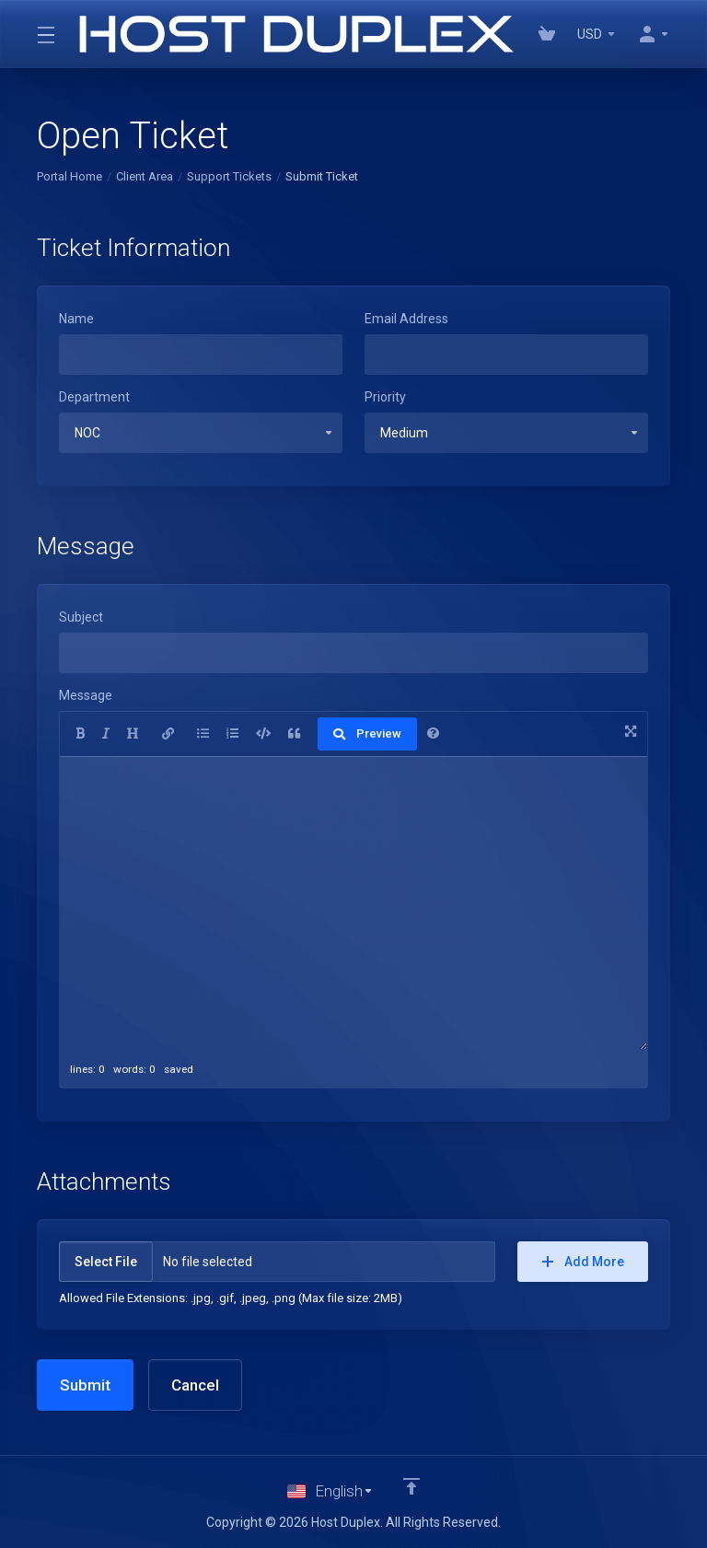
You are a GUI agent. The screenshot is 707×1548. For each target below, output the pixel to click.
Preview (367, 733)
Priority (385, 397)
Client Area (144, 176)
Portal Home (69, 176)
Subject (81, 617)
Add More (583, 1261)
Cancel (195, 1385)
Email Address (406, 318)
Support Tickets (229, 176)
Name (76, 318)
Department (94, 397)
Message (85, 695)
